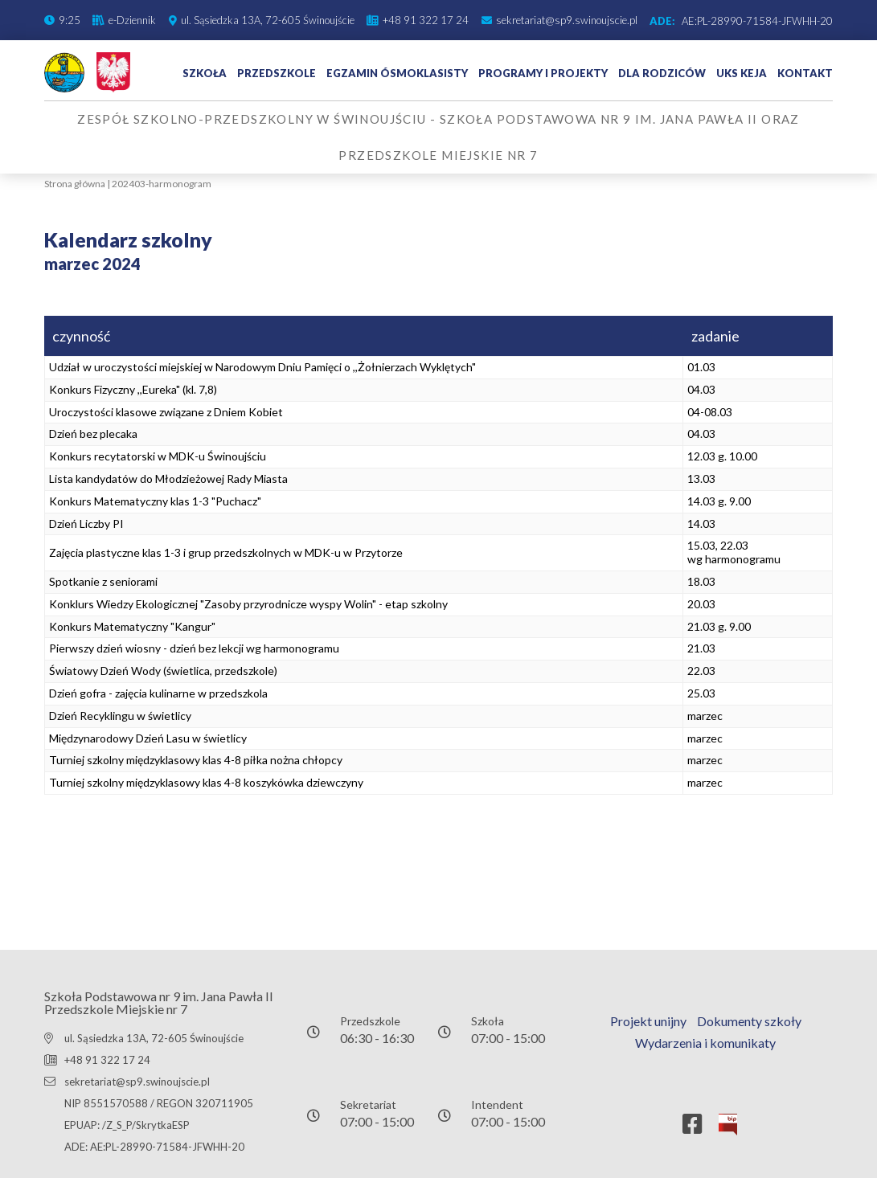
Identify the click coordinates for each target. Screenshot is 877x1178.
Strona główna (74, 184)
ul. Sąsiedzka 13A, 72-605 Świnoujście (154, 1038)
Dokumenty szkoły (749, 1021)
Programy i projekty (543, 73)
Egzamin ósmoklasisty (397, 73)
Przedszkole (276, 73)
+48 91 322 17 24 (426, 20)
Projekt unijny (648, 1021)
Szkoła (204, 73)
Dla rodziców (662, 73)
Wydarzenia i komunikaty (705, 1042)
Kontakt (805, 73)
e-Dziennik (132, 20)
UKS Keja (741, 73)
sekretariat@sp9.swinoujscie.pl (566, 20)
